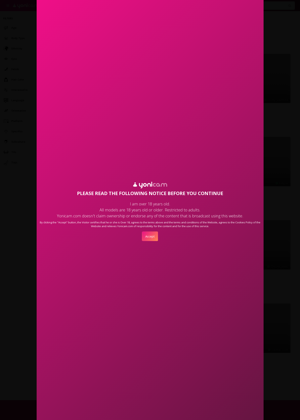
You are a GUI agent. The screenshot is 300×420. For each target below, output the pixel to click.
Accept (150, 236)
